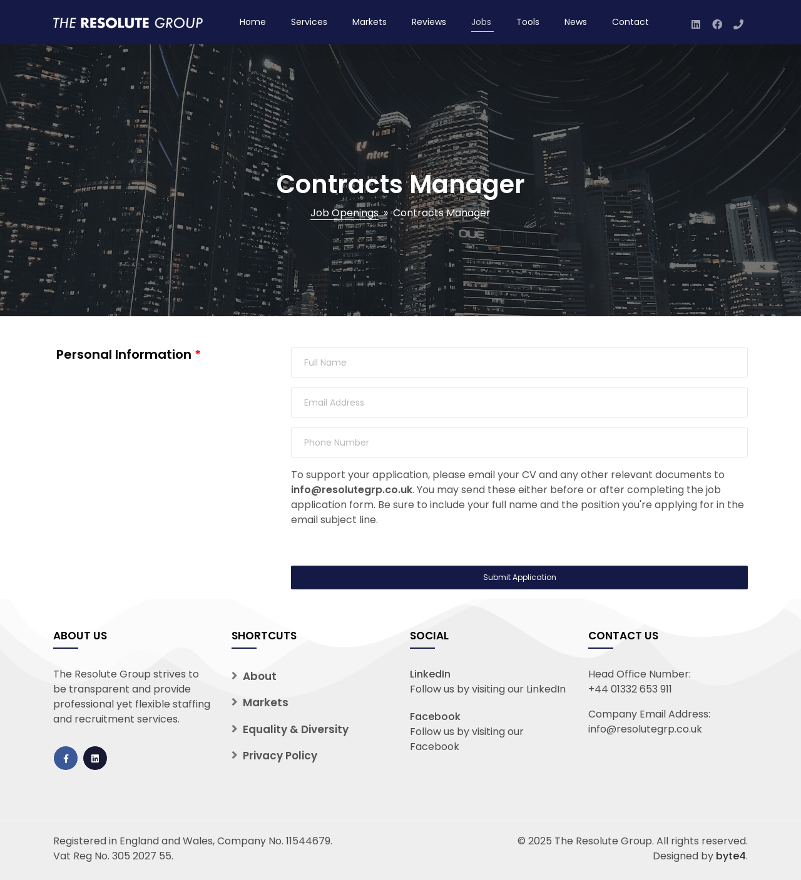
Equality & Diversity (296, 729)
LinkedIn (430, 674)
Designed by (699, 856)
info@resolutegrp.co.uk (351, 489)
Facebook (435, 716)
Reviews (429, 22)
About (260, 676)
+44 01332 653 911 (630, 689)
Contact (630, 22)
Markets (369, 22)
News (575, 22)
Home (253, 22)
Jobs (481, 22)
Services (309, 22)
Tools (527, 22)
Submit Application (519, 577)
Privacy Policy (280, 755)
